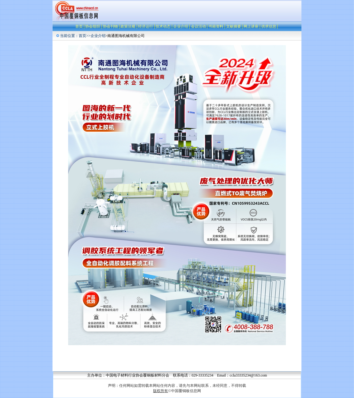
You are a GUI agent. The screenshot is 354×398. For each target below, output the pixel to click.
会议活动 (198, 26)
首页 (79, 26)
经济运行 (145, 26)
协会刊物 (110, 26)
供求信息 (268, 26)
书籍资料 (215, 26)
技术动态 (163, 26)
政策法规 (127, 26)
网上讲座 (251, 26)
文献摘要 (233, 26)
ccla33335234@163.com (248, 375)
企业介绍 (180, 26)
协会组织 (92, 26)
